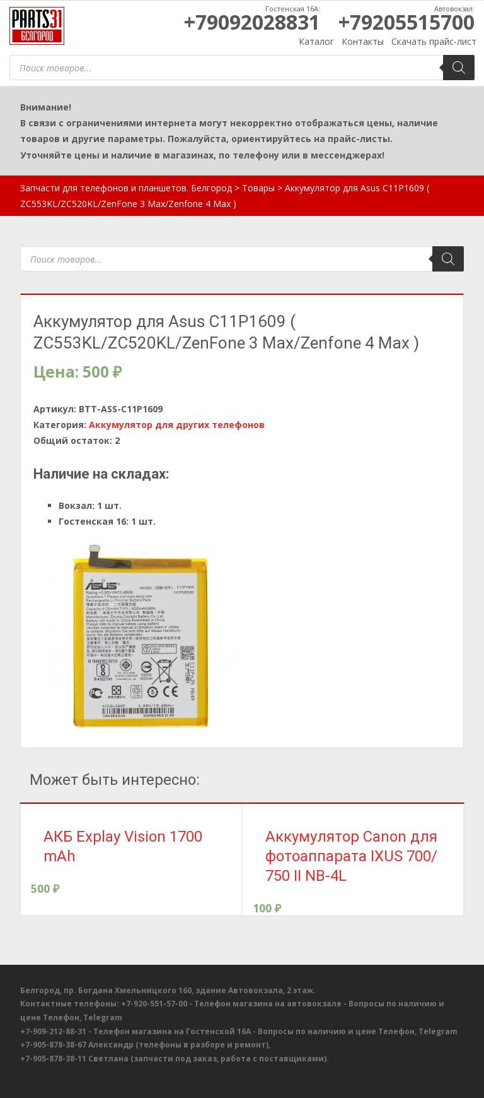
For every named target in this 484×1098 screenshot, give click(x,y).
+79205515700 (406, 21)
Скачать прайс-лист (433, 41)
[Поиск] (459, 67)
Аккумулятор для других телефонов (177, 425)
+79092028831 (252, 21)
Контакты (363, 41)
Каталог (316, 41)
